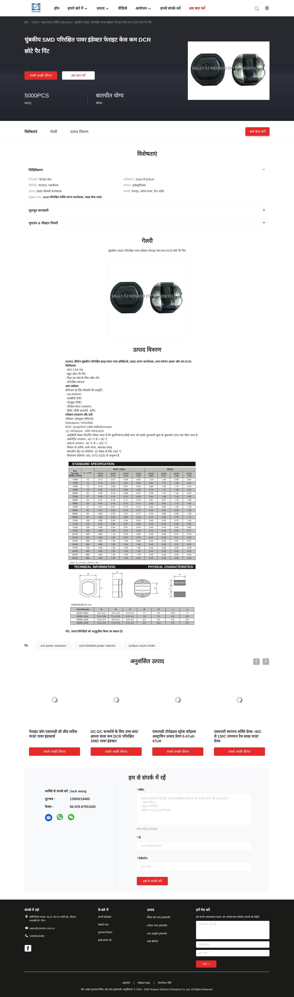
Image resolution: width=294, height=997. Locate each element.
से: (139, 837)
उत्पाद (35, 22)
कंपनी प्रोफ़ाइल (104, 916)
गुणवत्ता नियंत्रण (105, 932)
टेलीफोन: (143, 858)
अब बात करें (78, 75)
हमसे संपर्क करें (104, 940)
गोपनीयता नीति (165, 982)
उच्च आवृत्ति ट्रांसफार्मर (157, 933)
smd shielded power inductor (97, 645)
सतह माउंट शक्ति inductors (56, 22)
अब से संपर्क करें (152, 881)
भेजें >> (206, 964)
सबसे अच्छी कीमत (41, 75)
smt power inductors (53, 645)
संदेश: (141, 789)
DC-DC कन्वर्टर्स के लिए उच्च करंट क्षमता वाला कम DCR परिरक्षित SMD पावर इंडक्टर (114, 736)
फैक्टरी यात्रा (103, 924)
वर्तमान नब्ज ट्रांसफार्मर (157, 925)
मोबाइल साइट (144, 982)
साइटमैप (126, 982)
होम (26, 22)
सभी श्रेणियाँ (152, 941)
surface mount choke (142, 645)
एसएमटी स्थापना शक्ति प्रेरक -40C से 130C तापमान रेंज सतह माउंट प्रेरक (238, 736)
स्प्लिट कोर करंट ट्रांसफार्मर (158, 917)
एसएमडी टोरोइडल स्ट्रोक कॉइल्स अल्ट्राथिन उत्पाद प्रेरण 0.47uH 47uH (174, 736)
